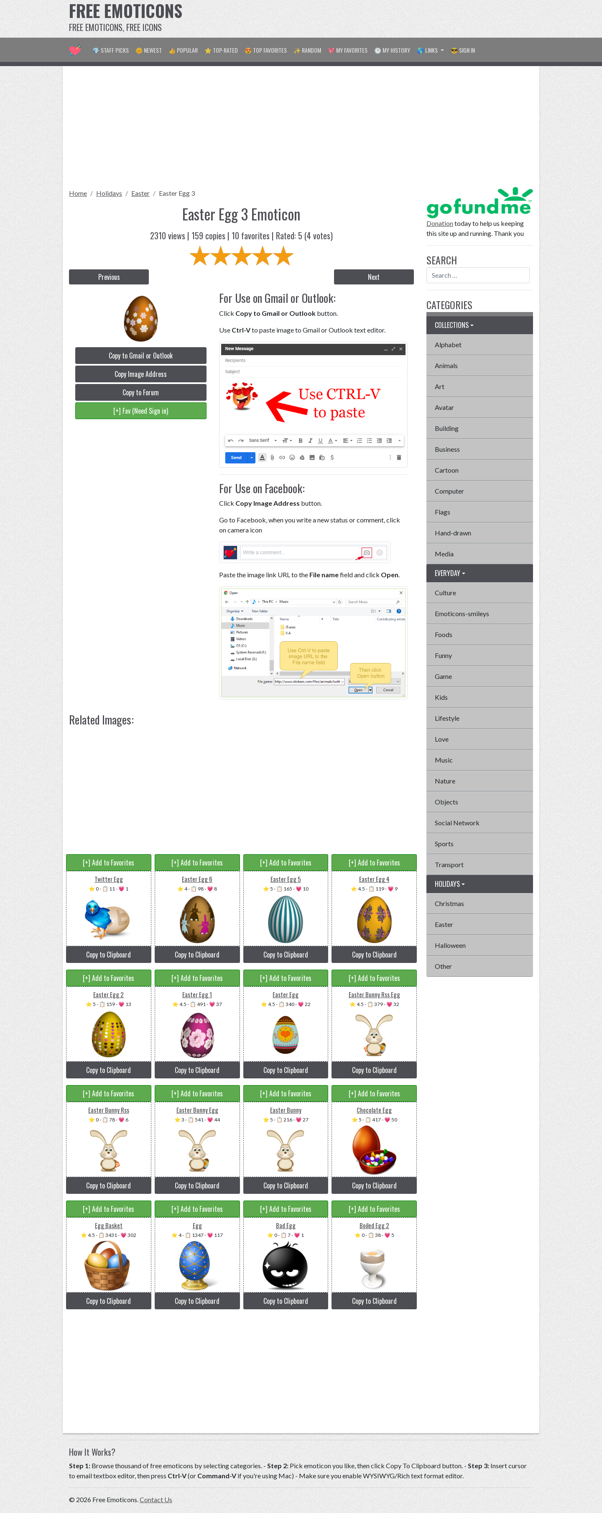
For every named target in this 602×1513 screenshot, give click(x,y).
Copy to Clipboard (108, 955)
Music (444, 760)
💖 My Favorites (347, 50)
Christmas (449, 903)
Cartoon (447, 470)
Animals (446, 365)
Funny (443, 655)
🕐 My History (392, 50)
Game (443, 676)
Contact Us (156, 1499)
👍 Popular (183, 50)
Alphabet (448, 344)
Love (442, 739)
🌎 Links (428, 50)
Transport (449, 864)
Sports (444, 843)
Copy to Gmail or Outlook (141, 356)
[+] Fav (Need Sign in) (140, 411)
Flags (442, 512)
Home (78, 193)
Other (443, 966)
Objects (446, 802)
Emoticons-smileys (462, 613)
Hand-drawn (453, 533)
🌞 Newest (148, 50)
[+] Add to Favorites (108, 863)
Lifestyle (447, 718)
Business (447, 449)
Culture (445, 592)
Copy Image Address (141, 374)
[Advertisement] (381, 19)
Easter (140, 193)
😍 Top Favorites (266, 50)
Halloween (450, 945)
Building (447, 428)
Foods (443, 634)
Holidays (109, 193)
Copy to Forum (140, 392)
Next (374, 277)
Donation (439, 223)
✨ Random (307, 50)
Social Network (457, 823)
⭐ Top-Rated (221, 50)
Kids (441, 697)
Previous (109, 277)
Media (444, 554)
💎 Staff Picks (110, 50)
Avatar (444, 407)
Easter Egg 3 (177, 193)
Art (439, 386)
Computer (449, 491)
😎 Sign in (463, 50)
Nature (445, 781)
